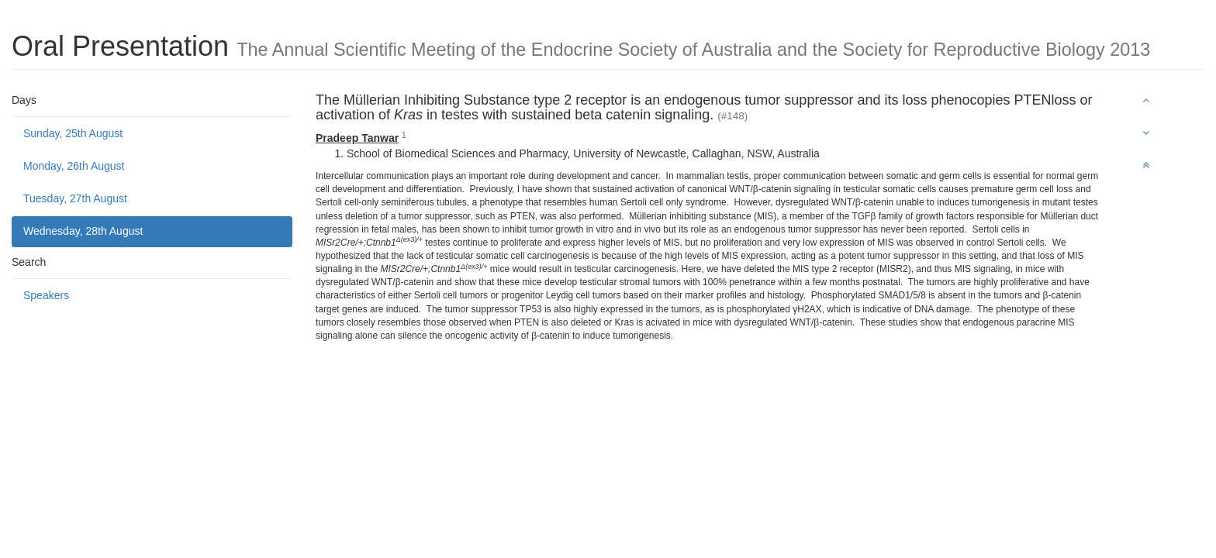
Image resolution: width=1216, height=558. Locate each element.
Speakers (46, 295)
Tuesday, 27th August (75, 198)
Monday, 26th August (74, 166)
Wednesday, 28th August (83, 231)
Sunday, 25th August (73, 133)
